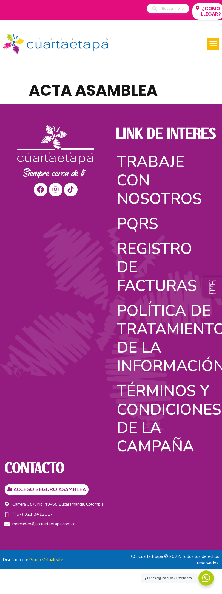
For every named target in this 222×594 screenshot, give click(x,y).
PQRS (137, 223)
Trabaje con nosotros (159, 180)
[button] (213, 44)
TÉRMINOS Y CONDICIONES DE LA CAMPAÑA (167, 418)
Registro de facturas (157, 267)
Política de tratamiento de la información (167, 338)
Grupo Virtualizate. (46, 560)
